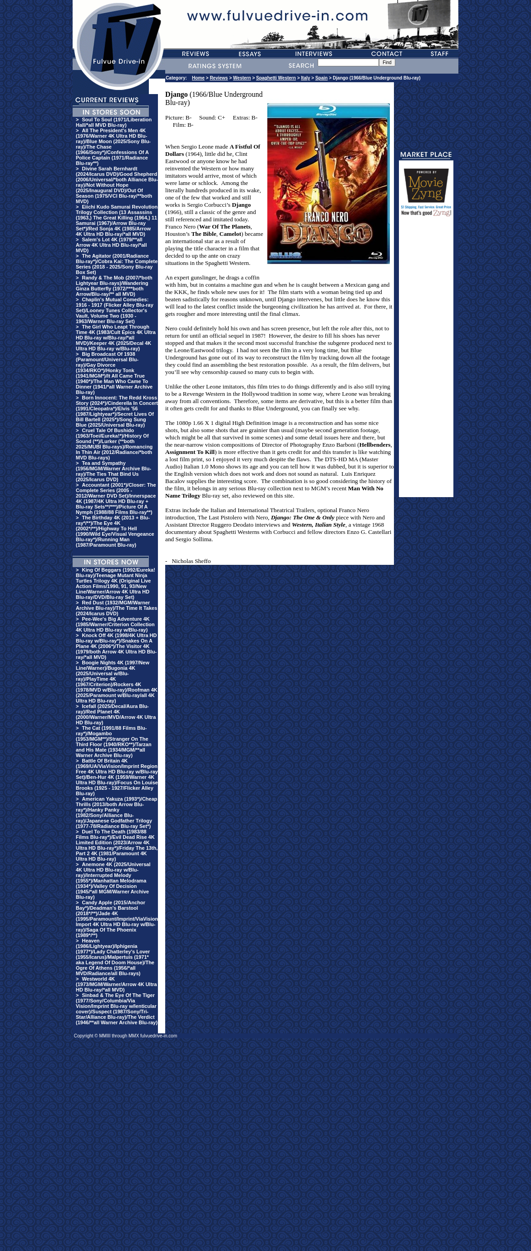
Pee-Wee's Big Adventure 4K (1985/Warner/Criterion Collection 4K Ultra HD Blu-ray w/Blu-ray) (115, 624)
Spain (321, 77)
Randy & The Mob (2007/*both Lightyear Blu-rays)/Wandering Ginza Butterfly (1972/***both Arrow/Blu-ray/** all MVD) (114, 286)
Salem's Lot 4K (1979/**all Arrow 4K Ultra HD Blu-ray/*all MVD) (111, 245)
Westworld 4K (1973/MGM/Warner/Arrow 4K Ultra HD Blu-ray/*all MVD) (116, 984)
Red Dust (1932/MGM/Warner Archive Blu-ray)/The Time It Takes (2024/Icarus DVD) (116, 608)
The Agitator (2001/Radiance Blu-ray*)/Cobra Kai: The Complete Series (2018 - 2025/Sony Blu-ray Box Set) (116, 264)
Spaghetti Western (276, 77)
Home (198, 77)
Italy (305, 77)
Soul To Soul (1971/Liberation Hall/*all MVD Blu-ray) (114, 122)
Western (242, 77)
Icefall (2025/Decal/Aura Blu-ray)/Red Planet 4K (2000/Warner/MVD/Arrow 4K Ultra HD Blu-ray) (116, 714)
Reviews (219, 77)
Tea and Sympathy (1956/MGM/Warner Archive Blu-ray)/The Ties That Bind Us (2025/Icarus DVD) (113, 471)
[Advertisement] (426, 360)
